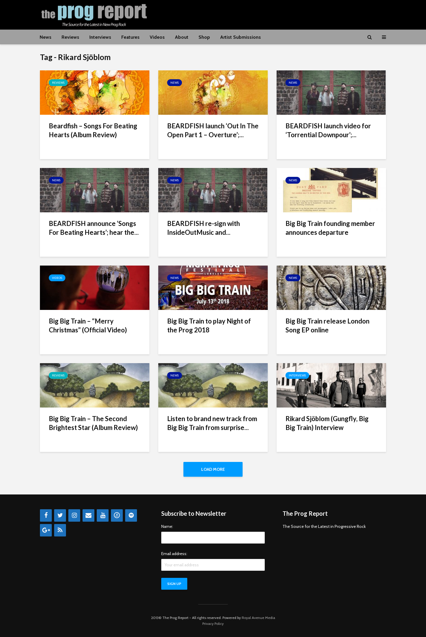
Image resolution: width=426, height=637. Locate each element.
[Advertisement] (278, 14)
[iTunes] (117, 515)
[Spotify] (131, 515)
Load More (213, 469)
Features (130, 37)
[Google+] (46, 530)
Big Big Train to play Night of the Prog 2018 (209, 325)
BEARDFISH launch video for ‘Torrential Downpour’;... (328, 130)
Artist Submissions (240, 37)
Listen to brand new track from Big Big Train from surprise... (212, 423)
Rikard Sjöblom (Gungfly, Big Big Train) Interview (327, 423)
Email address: (174, 553)
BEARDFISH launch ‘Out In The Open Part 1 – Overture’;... (213, 130)
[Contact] (88, 515)
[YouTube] (103, 515)
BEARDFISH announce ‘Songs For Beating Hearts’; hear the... (94, 227)
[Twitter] (60, 515)
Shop (204, 37)
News (45, 37)
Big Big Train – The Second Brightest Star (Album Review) (93, 423)
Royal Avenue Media (258, 617)
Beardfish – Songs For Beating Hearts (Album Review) (93, 130)
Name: (167, 526)
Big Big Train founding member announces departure (330, 227)
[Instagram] (74, 515)
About (181, 37)
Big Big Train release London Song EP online (327, 325)
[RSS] (60, 530)
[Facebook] (46, 515)
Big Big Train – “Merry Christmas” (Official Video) (88, 325)
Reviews (70, 37)
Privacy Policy (213, 623)
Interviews (100, 37)
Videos (157, 37)
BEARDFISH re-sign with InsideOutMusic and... (203, 227)
